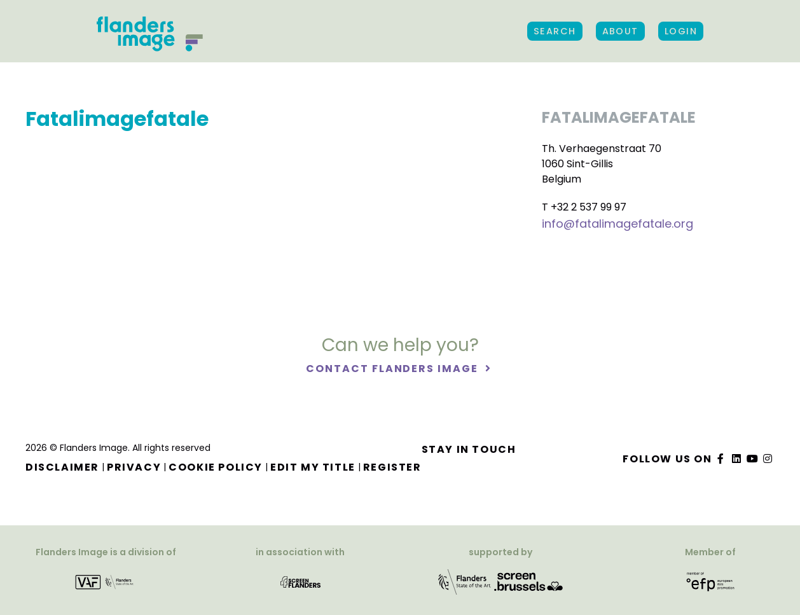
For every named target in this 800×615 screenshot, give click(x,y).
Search (555, 31)
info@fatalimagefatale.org (617, 223)
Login (681, 31)
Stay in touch (469, 449)
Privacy (134, 467)
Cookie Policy (216, 467)
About (620, 31)
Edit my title (312, 467)
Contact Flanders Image (393, 368)
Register (392, 467)
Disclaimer (62, 467)
